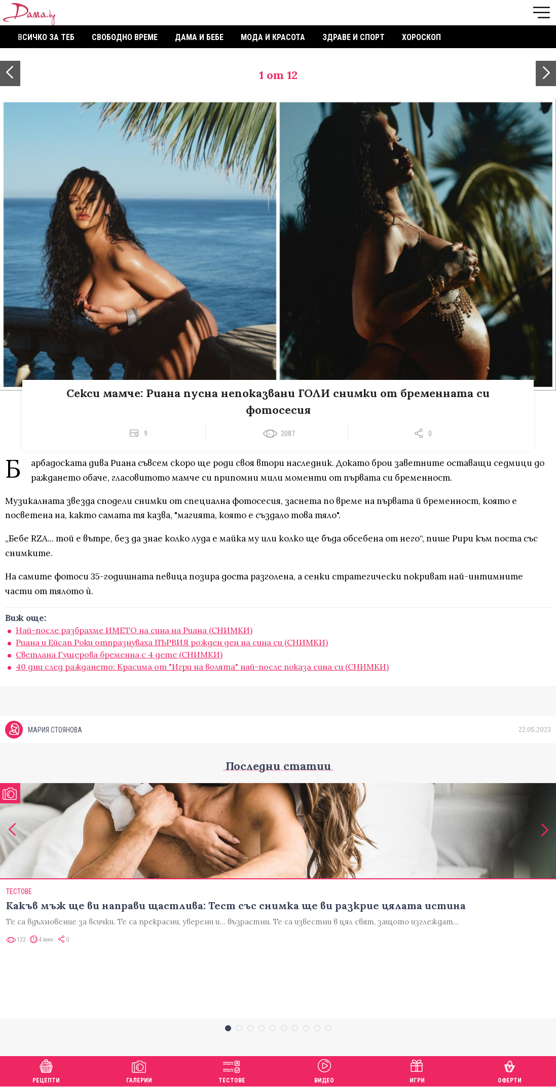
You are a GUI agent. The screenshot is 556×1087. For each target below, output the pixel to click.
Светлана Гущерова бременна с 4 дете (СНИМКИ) (119, 654)
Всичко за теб (46, 37)
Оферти (510, 1070)
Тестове (231, 1070)
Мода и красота (273, 37)
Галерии (139, 1070)
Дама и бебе (199, 37)
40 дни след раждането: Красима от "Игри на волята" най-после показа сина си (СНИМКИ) (202, 667)
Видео (324, 1070)
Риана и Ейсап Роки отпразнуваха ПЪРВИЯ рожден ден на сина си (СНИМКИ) (172, 642)
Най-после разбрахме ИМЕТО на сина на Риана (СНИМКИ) (134, 630)
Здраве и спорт (353, 37)
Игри (417, 1070)
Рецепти (46, 1070)
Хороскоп (421, 37)
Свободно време (125, 37)
